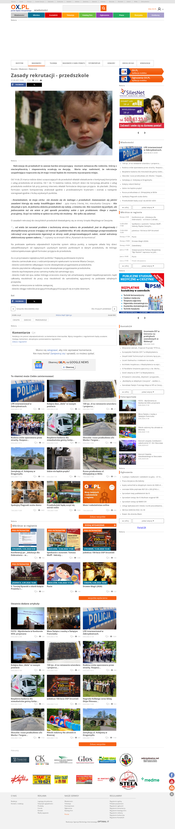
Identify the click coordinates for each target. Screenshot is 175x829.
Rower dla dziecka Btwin (132, 514)
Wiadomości (19, 15)
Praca (121, 15)
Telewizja (70, 15)
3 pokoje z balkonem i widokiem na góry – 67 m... (142, 477)
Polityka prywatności (116, 804)
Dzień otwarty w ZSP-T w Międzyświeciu (138, 373)
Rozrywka (139, 15)
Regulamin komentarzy (117, 808)
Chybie (21, 1)
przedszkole (41, 320)
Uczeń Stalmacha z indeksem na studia (138, 360)
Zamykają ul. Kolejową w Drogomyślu (137, 180)
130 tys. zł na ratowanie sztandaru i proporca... (141, 163)
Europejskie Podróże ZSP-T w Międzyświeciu (140, 352)
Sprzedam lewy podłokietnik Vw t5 (136, 493)
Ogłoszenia (104, 15)
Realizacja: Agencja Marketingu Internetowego (87, 822)
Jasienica (85, 1)
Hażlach (69, 1)
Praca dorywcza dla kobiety (133, 481)
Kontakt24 (53, 15)
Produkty (41, 806)
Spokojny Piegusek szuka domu (134, 196)
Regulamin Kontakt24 (117, 817)
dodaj (94, 525)
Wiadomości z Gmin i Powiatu (74, 63)
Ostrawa (102, 1)
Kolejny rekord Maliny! (131, 184)
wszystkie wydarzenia (97, 598)
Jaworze (94, 1)
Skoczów (111, 1)
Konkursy (156, 15)
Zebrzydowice (145, 1)
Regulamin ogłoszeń (116, 806)
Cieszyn (29, 1)
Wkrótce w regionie (24, 525)
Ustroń (129, 1)
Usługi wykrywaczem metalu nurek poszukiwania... (142, 506)
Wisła (135, 1)
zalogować (52, 350)
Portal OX (141, 527)
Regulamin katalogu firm (118, 811)
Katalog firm (87, 15)
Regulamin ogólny (116, 801)
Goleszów (60, 1)
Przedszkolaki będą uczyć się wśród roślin (139, 200)
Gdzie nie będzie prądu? (132, 188)
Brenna (13, 1)
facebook (17, 84)
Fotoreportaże (94, 63)
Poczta (67, 814)
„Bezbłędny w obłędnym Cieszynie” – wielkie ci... (141, 381)
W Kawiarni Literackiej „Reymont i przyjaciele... (141, 377)
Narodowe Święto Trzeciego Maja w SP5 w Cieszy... (142, 385)
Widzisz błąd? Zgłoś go (64, 315)
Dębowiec (51, 1)
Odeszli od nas (128, 63)
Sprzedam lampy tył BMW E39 (134, 501)
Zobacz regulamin (19, 342)
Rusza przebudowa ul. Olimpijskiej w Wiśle (139, 192)
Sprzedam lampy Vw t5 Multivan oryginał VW (140, 497)
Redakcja (14, 801)
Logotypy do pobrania (45, 801)
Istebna (77, 1)
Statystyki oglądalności (45, 804)
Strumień (120, 1)
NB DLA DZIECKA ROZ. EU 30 (133, 510)
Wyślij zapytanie (43, 813)
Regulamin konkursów (117, 815)
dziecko (27, 320)
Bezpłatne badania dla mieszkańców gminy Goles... (143, 172)
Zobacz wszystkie (97, 516)
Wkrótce (36, 15)
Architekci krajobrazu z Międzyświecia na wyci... (141, 364)
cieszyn (16, 320)
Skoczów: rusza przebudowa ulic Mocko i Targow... (142, 176)
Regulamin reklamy (116, 813)
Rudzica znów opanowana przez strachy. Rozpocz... (143, 167)
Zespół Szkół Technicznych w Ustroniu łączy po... (142, 356)
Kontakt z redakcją (17, 804)
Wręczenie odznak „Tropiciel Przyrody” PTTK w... (141, 348)
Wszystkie (19, 63)
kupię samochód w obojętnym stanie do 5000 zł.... (142, 485)
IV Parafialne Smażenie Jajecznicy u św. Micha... (141, 368)
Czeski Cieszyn (39, 1)
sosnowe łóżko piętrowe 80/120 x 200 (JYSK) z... (141, 489)
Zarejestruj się (57, 353)
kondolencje (145, 63)
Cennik (40, 808)
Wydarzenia (33, 69)
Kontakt (40, 811)
